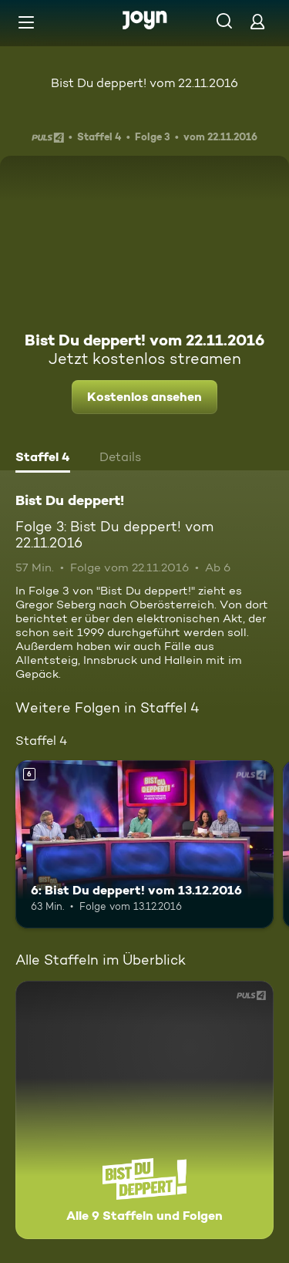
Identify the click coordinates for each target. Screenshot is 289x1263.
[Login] (257, 21)
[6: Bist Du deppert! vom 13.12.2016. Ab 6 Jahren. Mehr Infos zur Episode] (144, 844)
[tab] (42, 459)
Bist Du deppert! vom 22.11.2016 (144, 83)
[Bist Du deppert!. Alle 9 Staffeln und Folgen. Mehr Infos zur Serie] (144, 1110)
